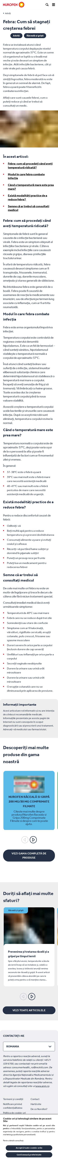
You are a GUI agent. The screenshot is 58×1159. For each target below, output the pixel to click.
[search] (47, 4)
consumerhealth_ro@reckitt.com (30, 1067)
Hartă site (36, 1104)
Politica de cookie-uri (14, 1112)
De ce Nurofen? (39, 1109)
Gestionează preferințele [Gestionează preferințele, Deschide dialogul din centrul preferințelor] (29, 1154)
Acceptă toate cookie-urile (29, 1148)
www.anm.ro (42, 1086)
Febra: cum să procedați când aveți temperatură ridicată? (30, 165)
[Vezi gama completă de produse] (29, 856)
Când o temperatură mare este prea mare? (31, 187)
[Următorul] (33, 839)
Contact (35, 1099)
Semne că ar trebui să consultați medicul (28, 208)
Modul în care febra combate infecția (26, 176)
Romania (12, 1046)
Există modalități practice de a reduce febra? (27, 197)
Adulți (16, 35)
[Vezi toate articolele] (29, 1010)
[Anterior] (24, 839)
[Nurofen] (13, 4)
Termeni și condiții (13, 1099)
